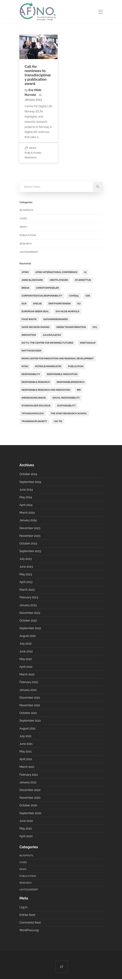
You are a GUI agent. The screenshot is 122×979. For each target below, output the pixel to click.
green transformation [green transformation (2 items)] (71, 327)
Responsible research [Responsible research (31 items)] (36, 382)
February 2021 (29, 774)
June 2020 (26, 821)
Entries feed (27, 915)
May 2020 (26, 828)
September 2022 (30, 628)
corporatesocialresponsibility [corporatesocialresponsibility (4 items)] (42, 295)
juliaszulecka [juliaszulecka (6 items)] (52, 335)
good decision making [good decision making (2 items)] (36, 327)
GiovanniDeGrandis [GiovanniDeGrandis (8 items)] (55, 319)
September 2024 (30, 482)
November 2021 (30, 705)
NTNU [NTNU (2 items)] (25, 366)
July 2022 (26, 643)
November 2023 (30, 535)
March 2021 (27, 767)
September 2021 (30, 720)
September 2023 (30, 551)
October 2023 (28, 543)
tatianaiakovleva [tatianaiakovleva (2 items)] (33, 413)
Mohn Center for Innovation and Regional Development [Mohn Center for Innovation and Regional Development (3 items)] (58, 358)
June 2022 (26, 651)
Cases (23, 218)
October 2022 (28, 620)
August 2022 (28, 636)
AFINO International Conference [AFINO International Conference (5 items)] (56, 272)
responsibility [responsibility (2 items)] (31, 374)
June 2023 (26, 566)
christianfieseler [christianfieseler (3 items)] (47, 287)
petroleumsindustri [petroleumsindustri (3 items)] (48, 366)
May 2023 (26, 574)
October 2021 (28, 713)
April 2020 (26, 836)
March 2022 (27, 674)
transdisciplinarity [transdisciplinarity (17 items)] (34, 421)
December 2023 (30, 528)
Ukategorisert (29, 252)
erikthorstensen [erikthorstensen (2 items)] (59, 303)
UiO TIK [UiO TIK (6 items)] (58, 421)
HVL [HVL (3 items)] (95, 327)
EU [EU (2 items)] (79, 303)
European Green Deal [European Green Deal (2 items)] (35, 311)
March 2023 (27, 589)
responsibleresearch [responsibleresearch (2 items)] (70, 382)
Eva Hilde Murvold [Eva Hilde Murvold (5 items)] (67, 311)
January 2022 (28, 690)
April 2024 (26, 505)
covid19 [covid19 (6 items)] (73, 295)
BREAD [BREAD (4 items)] (25, 287)
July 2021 (25, 736)
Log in (24, 907)
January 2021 (28, 782)
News (32, 148)
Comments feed (30, 922)
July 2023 (26, 558)
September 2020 (30, 813)
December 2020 (30, 790)
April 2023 (26, 582)
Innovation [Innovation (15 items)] (29, 335)
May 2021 (26, 751)
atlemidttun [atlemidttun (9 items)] (83, 280)
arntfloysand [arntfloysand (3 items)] (59, 280)
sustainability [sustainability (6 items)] (66, 405)
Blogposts (26, 210)
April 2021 (26, 759)
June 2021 (26, 743)
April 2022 (26, 666)
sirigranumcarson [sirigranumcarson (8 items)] (34, 397)
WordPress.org (29, 930)
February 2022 (29, 682)
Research (31, 157)
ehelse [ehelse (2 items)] (37, 303)
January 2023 (28, 605)
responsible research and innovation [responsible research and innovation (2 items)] (46, 390)
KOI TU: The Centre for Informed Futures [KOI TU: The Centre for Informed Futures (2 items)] (47, 342)
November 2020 (30, 797)
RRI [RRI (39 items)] (79, 390)
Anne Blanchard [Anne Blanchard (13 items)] (32, 280)
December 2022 (30, 613)
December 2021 (30, 697)
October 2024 (28, 474)
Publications (33, 152)
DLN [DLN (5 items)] (24, 303)
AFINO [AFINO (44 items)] (25, 272)
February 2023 (29, 597)
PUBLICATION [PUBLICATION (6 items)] (75, 366)
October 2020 (28, 805)
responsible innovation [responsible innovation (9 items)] (62, 374)
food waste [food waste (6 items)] (29, 319)
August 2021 (28, 728)
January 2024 (28, 520)
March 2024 (27, 512)
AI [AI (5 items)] (85, 272)
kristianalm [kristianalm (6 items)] (87, 342)
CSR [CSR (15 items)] (87, 295)
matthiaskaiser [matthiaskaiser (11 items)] (31, 350)
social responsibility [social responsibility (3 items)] (66, 397)
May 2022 (26, 659)
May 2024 (26, 497)
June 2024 (26, 489)
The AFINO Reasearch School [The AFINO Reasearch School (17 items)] (69, 413)
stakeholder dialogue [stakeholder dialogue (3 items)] (36, 405)
